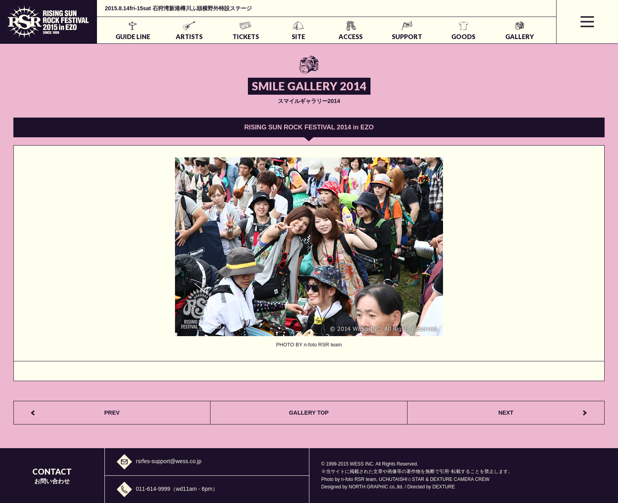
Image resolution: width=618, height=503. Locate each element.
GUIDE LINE (132, 36)
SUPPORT (407, 36)
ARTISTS (189, 36)
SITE (298, 36)
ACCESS (351, 36)
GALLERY (519, 36)
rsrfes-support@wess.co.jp (168, 461)
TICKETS (246, 36)
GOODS (463, 36)
